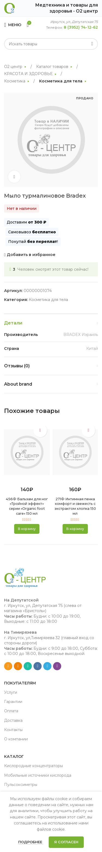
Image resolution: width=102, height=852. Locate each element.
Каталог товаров (52, 66)
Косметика (15, 81)
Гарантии (13, 701)
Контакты (13, 729)
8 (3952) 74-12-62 (81, 27)
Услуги (10, 692)
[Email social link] (8, 666)
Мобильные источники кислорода (37, 775)
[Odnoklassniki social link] (18, 666)
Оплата (11, 710)
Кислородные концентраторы (33, 765)
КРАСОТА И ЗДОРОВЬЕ (29, 73)
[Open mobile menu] (12, 24)
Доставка (13, 720)
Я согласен (66, 842)
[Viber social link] (57, 666)
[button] (26, 529)
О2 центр (13, 66)
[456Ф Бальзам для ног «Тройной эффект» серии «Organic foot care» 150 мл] (27, 452)
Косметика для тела (61, 81)
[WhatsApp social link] (28, 666)
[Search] (51, 44)
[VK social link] (37, 666)
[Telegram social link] (47, 666)
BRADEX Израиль (80, 334)
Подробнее (30, 842)
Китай (92, 348)
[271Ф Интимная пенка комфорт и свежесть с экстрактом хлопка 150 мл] (75, 452)
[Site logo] (9, 7)
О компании (16, 739)
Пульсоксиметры (20, 784)
